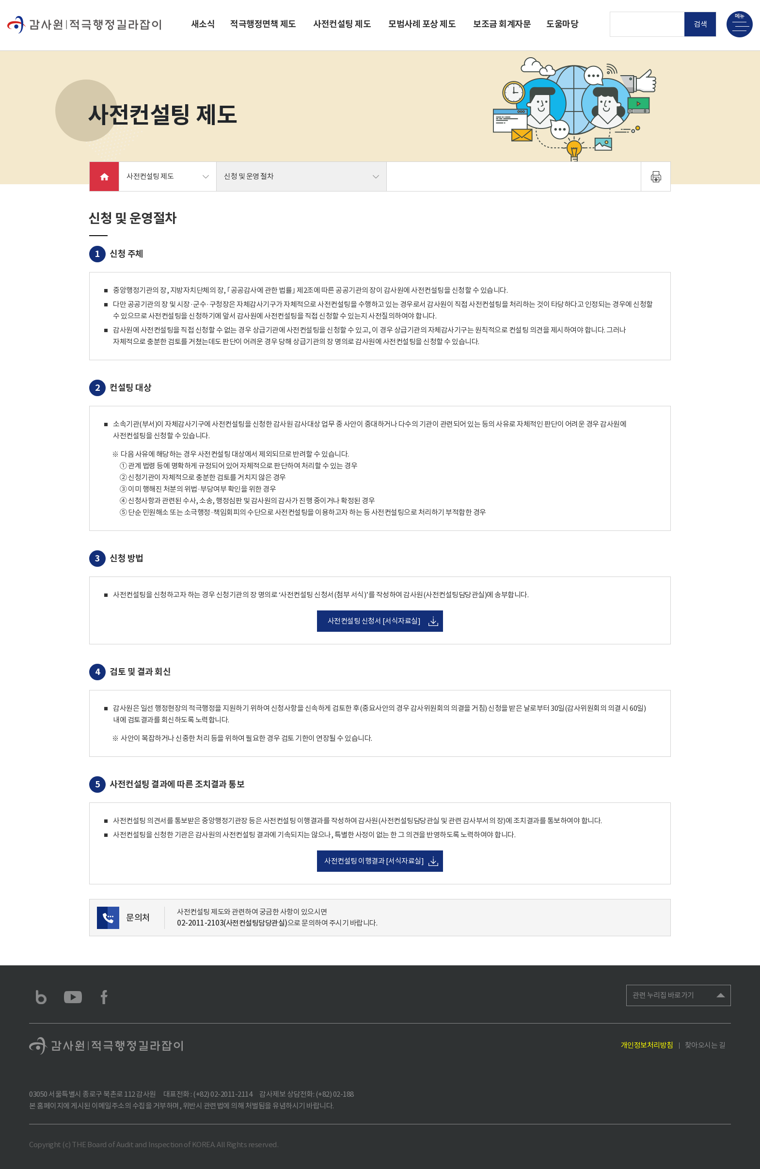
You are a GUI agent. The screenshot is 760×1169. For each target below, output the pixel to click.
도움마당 (562, 24)
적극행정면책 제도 (263, 24)
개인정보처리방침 (647, 1045)
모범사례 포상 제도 (422, 24)
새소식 (203, 24)
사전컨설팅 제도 (342, 24)
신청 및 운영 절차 (248, 176)
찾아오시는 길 (705, 1045)
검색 (700, 24)
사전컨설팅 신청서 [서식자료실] (374, 620)
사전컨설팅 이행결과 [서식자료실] (374, 860)
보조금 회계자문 (502, 24)
